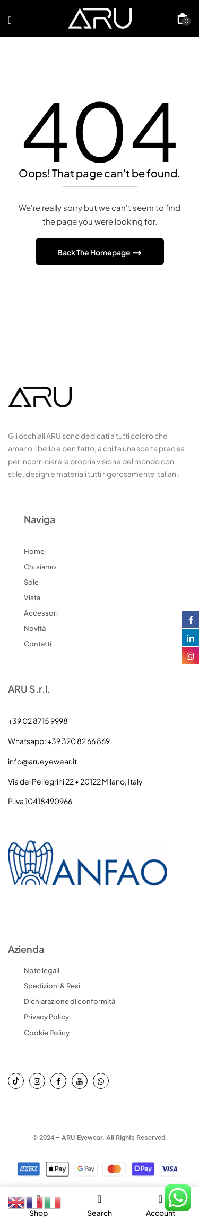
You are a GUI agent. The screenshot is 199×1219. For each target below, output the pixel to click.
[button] (182, 18)
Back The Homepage (94, 252)
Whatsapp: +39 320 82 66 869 (59, 741)
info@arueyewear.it (42, 761)
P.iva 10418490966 (40, 801)
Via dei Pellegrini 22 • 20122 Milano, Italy (75, 781)
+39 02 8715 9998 (38, 721)
